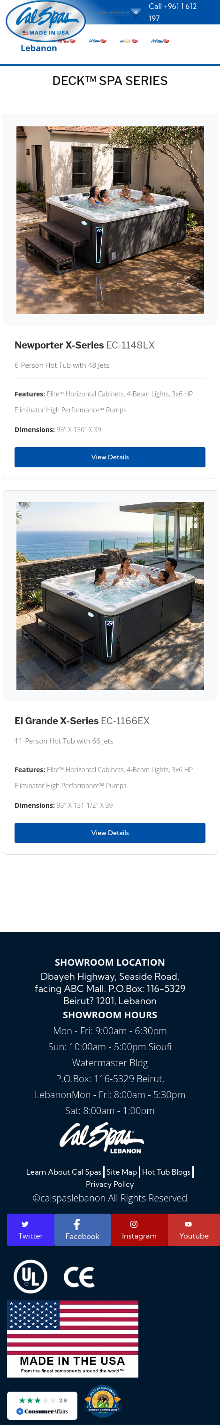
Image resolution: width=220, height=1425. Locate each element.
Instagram (139, 1230)
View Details (110, 457)
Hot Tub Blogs (166, 1172)
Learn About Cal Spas (63, 1172)
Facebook (82, 1230)
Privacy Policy (110, 1184)
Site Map (121, 1172)
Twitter (30, 1230)
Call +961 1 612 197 (173, 12)
